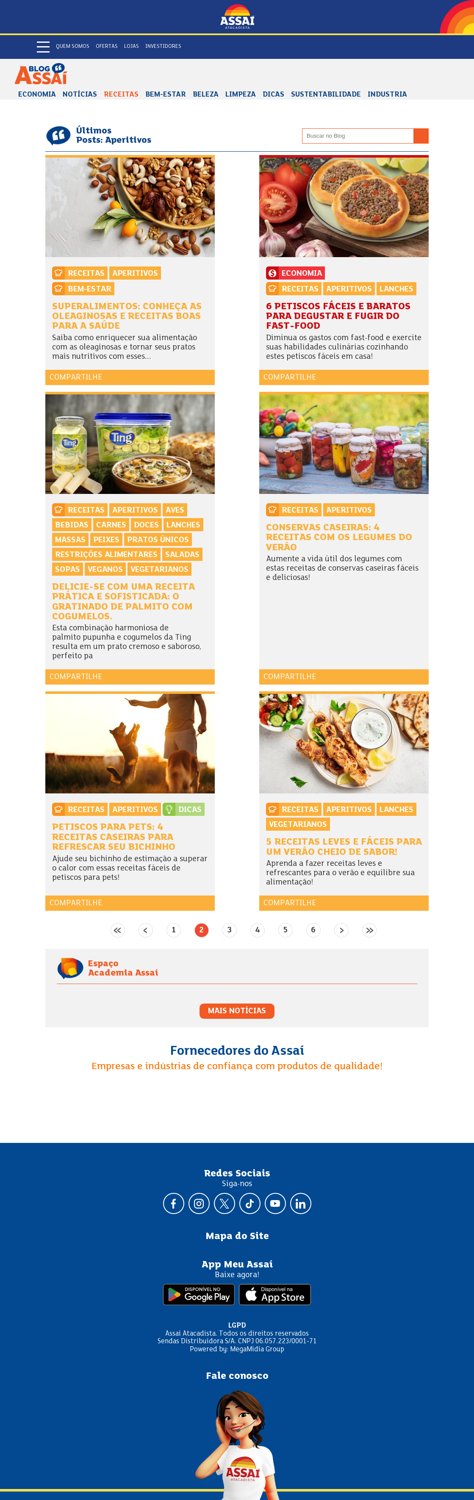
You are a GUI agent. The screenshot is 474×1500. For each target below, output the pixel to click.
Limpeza (240, 95)
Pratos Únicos (158, 540)
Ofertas (107, 47)
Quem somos (72, 47)
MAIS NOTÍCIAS (237, 1011)
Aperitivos (135, 273)
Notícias (80, 95)
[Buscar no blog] (421, 136)
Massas (70, 540)
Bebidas (72, 525)
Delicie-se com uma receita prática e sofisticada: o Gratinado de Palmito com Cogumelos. (123, 602)
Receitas (121, 95)
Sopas (67, 570)
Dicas (273, 95)
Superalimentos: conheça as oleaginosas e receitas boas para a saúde (127, 317)
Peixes (106, 540)
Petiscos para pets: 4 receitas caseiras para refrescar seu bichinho (113, 837)
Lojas (131, 47)
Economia (37, 95)
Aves (175, 510)
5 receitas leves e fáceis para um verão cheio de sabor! (344, 847)
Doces (146, 525)
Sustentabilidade (326, 95)
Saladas (182, 555)
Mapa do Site (237, 1236)
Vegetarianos (159, 570)
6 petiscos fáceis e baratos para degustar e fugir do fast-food (338, 317)
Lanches (396, 289)
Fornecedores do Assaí (237, 1051)
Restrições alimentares (106, 555)
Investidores (163, 47)
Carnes (111, 525)
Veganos (105, 570)
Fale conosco (237, 1376)
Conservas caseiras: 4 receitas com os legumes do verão (339, 538)
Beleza (206, 95)
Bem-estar (165, 95)
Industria (387, 95)
